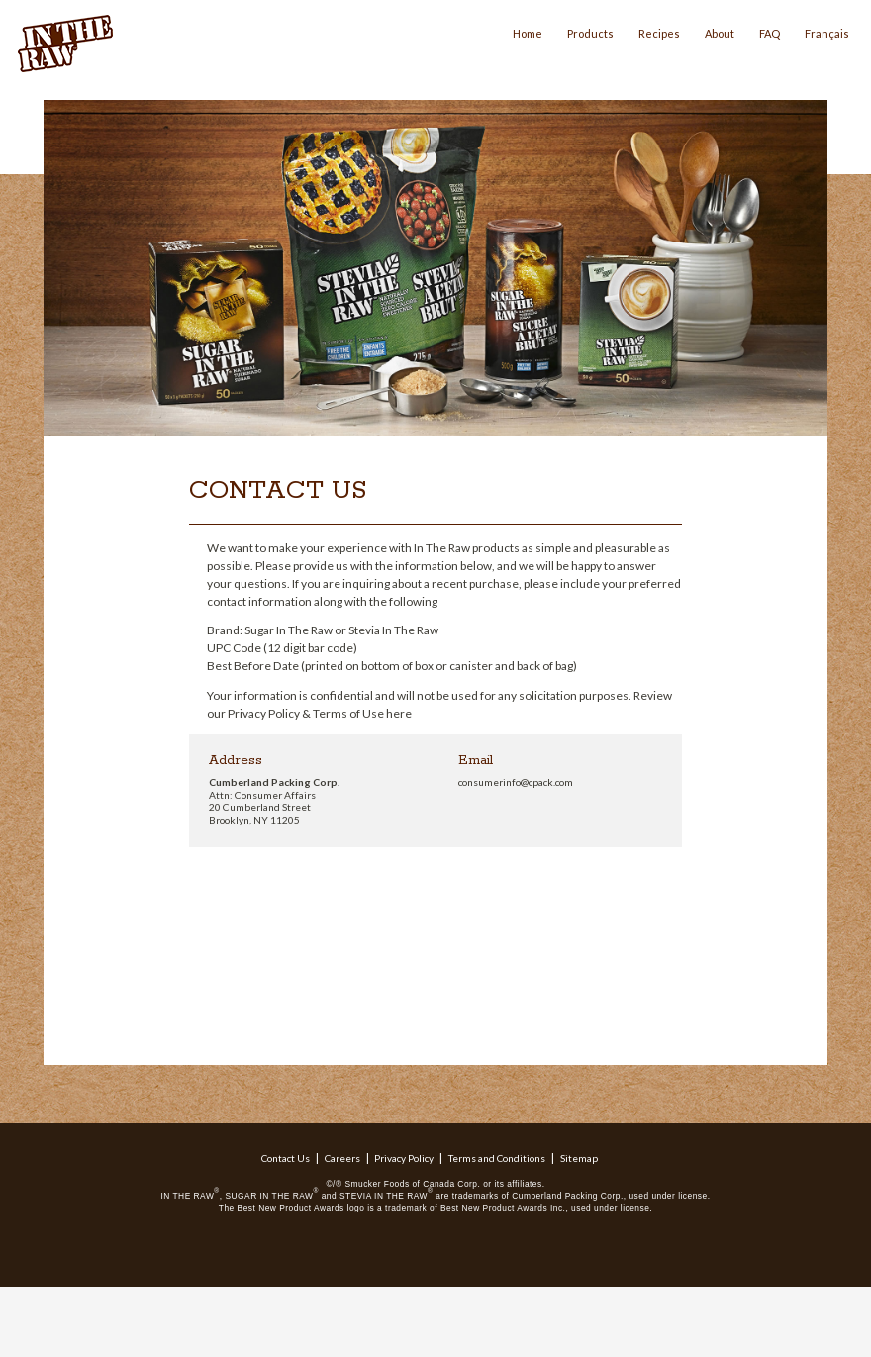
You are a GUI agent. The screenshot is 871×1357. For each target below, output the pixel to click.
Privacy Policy (404, 1158)
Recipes (659, 33)
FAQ (769, 33)
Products (590, 33)
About (719, 33)
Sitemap (579, 1158)
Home (527, 33)
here (399, 713)
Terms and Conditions (496, 1158)
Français (827, 33)
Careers (342, 1158)
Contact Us (285, 1158)
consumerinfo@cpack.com (515, 782)
